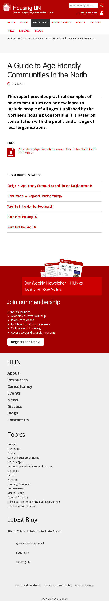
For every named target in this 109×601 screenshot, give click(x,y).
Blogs (38, 30)
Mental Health (15, 493)
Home (11, 22)
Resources (40, 22)
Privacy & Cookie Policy (58, 585)
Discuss (24, 30)
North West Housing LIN (22, 217)
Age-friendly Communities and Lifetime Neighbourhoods (56, 186)
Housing (12, 444)
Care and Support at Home (23, 457)
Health (11, 475)
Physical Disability (17, 497)
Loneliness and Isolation (21, 506)
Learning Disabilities (19, 484)
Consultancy (61, 22)
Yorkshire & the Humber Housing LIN (30, 206)
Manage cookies (84, 585)
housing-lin (18, 552)
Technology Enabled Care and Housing (30, 466)
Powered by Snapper (54, 598)
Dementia (13, 471)
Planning (12, 479)
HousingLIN (18, 561)
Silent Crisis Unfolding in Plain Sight (34, 531)
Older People (15, 196)
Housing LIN (13, 38)
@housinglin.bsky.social (25, 543)
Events (80, 22)
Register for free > (25, 342)
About (23, 22)
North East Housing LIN (21, 227)
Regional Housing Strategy (45, 196)
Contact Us (18, 419)
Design (11, 186)
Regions (95, 22)
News (11, 30)
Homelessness (16, 488)
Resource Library (46, 38)
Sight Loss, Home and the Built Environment (33, 501)
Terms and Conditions (28, 585)
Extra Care (13, 448)
